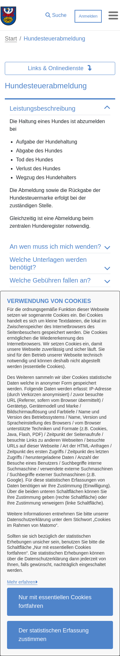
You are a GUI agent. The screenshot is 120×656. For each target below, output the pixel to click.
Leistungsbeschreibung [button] (60, 108)
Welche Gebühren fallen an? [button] (60, 280)
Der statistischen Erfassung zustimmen (54, 634)
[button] (56, 13)
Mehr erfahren (21, 582)
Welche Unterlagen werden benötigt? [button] (60, 263)
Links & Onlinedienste (60, 68)
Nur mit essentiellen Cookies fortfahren (55, 601)
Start (11, 38)
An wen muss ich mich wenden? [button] (60, 246)
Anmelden (88, 16)
